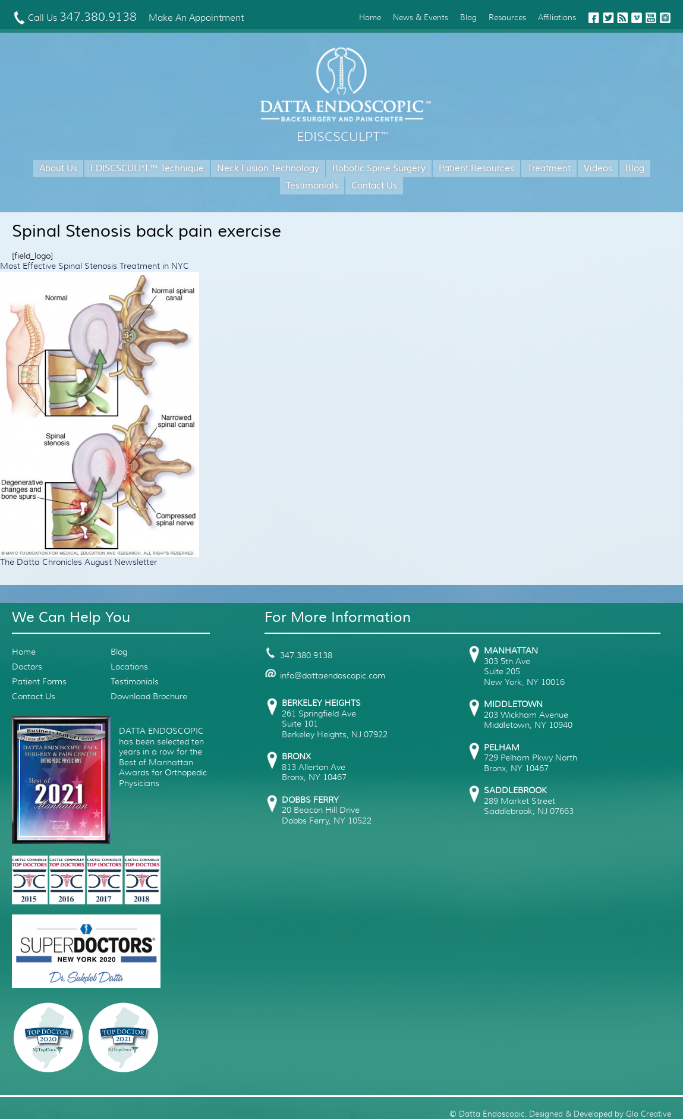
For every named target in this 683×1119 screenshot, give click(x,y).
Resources (507, 17)
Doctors (27, 666)
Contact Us (374, 185)
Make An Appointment (196, 17)
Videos (598, 168)
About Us (58, 168)
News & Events (420, 17)
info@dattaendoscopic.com (325, 675)
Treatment (549, 168)
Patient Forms (39, 681)
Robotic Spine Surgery (379, 168)
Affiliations (557, 17)
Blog (468, 17)
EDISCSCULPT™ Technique (147, 168)
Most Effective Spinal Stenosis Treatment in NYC (94, 265)
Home (370, 17)
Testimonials (312, 185)
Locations (129, 666)
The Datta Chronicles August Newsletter (78, 562)
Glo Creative (648, 1114)
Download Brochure (149, 696)
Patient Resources (476, 168)
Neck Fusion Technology (268, 168)
